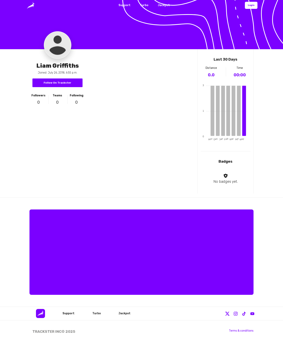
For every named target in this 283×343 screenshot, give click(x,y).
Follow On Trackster (57, 82)
